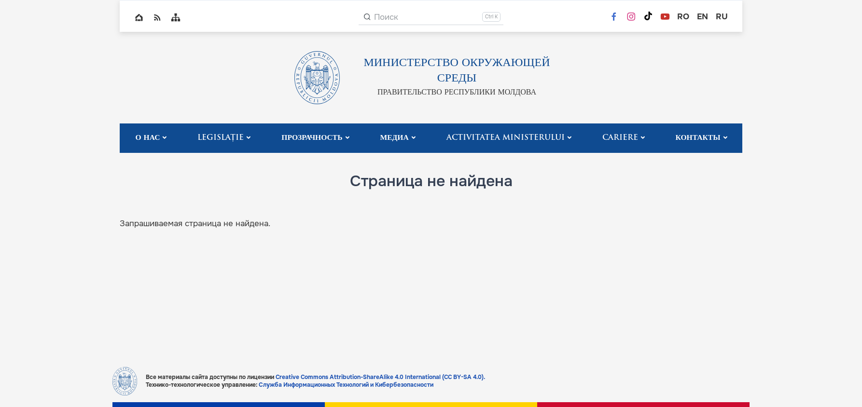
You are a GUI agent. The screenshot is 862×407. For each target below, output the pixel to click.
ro (683, 17)
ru (722, 17)
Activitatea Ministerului (505, 138)
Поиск (386, 17)
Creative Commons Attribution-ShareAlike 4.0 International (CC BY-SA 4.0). (380, 377)
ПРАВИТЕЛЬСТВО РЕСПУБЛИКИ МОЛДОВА (456, 92)
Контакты (697, 138)
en (702, 17)
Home (139, 17)
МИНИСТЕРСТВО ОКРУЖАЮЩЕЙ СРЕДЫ (456, 70)
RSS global (157, 17)
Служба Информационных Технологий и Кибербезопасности (346, 385)
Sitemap (176, 17)
